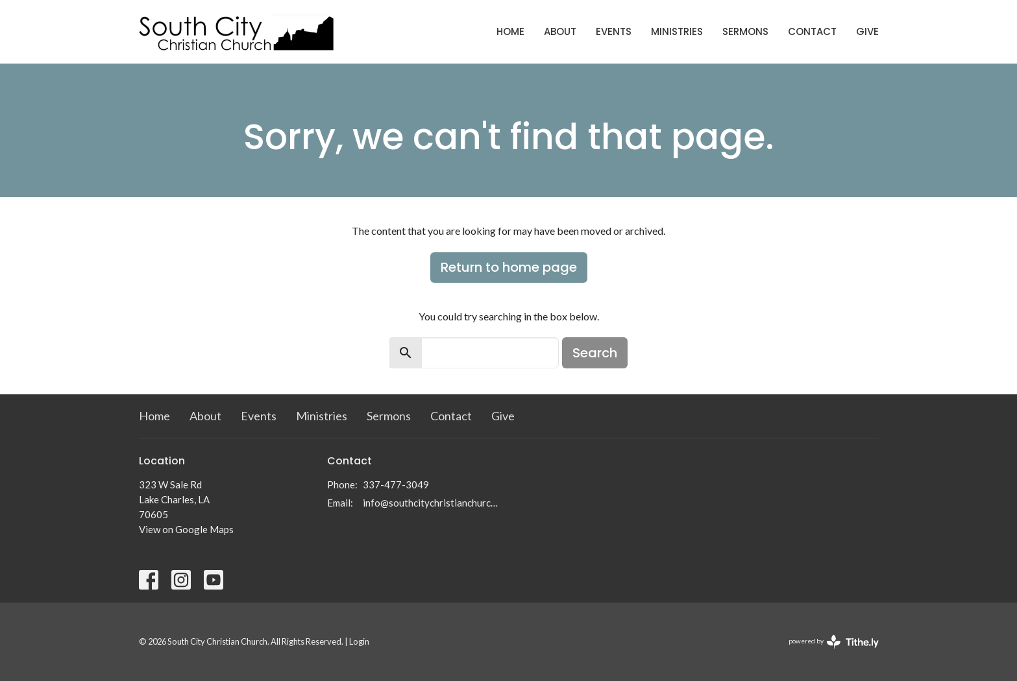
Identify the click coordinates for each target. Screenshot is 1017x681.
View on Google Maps (186, 529)
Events (613, 31)
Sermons (745, 31)
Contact (812, 31)
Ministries (677, 31)
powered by (834, 641)
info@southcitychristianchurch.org (432, 502)
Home (510, 31)
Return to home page (509, 267)
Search (594, 353)
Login (359, 641)
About (560, 31)
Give (867, 31)
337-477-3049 (396, 484)
